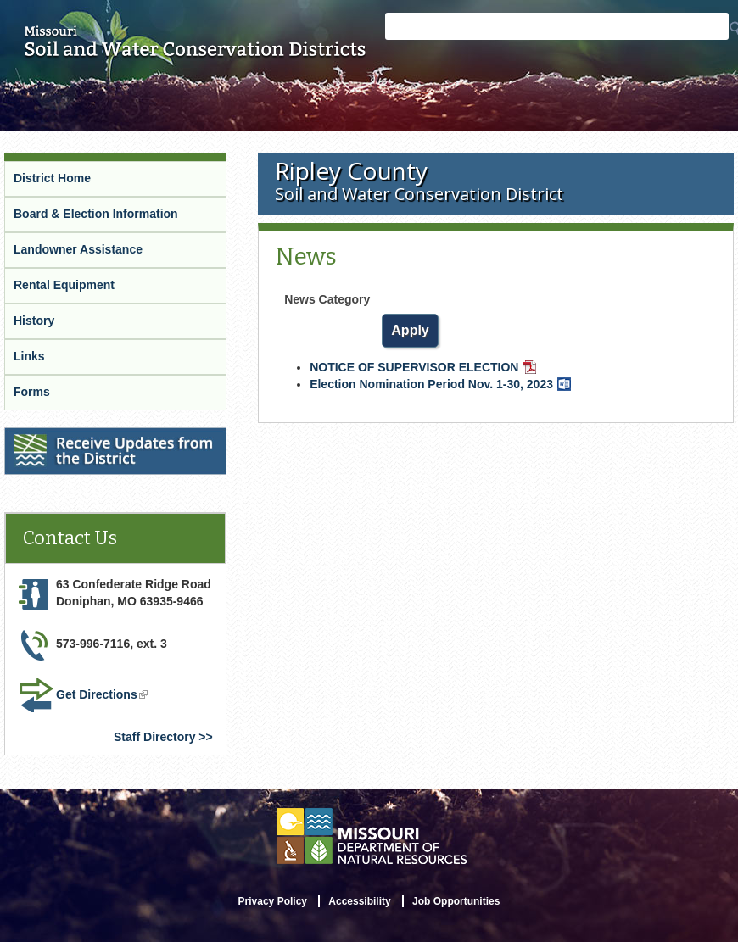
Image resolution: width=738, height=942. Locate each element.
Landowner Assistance (78, 249)
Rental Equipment (64, 285)
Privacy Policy (272, 901)
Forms (32, 392)
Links (29, 356)
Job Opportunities (456, 901)
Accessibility (359, 901)
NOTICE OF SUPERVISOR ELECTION (423, 367)
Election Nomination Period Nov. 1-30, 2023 (440, 384)
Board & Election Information (96, 213)
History (34, 320)
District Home (52, 178)
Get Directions (102, 694)
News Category (327, 299)
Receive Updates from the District (99, 435)
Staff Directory (154, 737)
